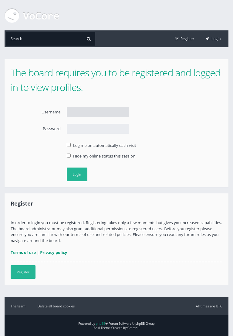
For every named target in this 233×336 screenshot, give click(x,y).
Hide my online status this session (101, 156)
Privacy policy (53, 252)
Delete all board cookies (56, 306)
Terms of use (23, 252)
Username (51, 112)
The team (18, 306)
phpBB (100, 323)
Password (52, 128)
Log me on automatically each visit (101, 145)
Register (23, 272)
